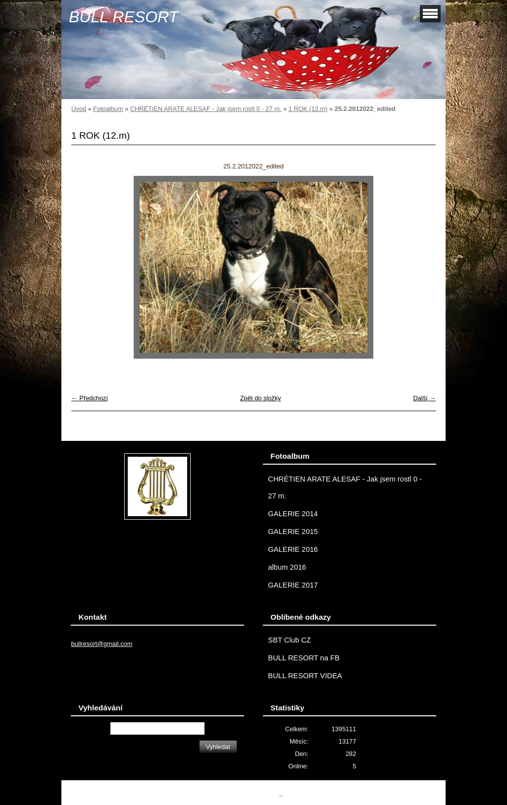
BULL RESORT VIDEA (305, 676)
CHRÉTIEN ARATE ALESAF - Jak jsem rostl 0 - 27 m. (206, 108)
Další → (424, 398)
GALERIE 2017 (293, 585)
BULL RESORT (123, 17)
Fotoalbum (108, 108)
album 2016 (287, 567)
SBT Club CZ (289, 640)
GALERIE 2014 (293, 514)
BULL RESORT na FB (304, 658)
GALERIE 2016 (293, 549)
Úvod (78, 108)
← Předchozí (89, 398)
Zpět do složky (260, 398)
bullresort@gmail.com (101, 643)
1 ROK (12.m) (308, 108)
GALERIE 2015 (293, 532)
